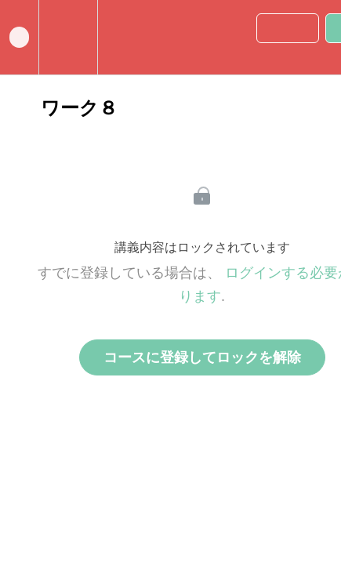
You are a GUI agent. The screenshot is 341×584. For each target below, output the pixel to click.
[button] (19, 37)
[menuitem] (67, 37)
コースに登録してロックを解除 (202, 357)
